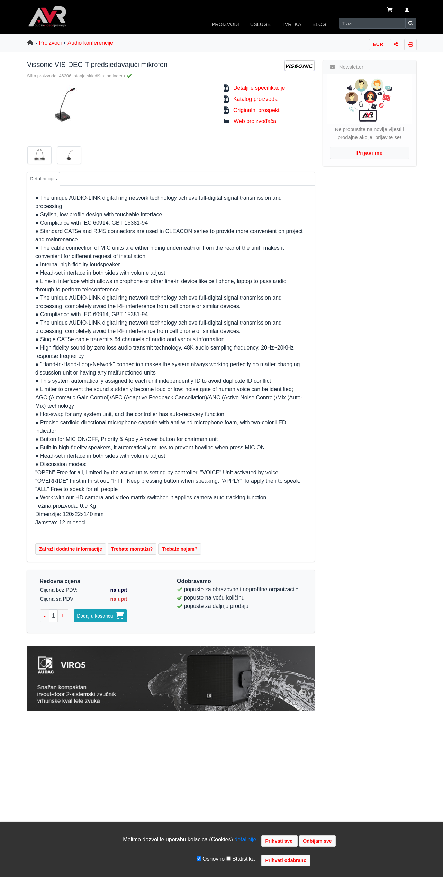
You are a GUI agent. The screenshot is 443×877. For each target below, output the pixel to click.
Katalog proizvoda (255, 99)
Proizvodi (50, 43)
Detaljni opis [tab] (43, 178)
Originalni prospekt (256, 110)
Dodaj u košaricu (100, 616)
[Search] (372, 23)
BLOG (319, 24)
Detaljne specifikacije (259, 88)
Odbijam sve (317, 841)
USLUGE (260, 24)
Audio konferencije (90, 43)
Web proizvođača (255, 121)
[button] (407, 11)
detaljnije (245, 839)
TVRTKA (291, 24)
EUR (378, 44)
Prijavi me (369, 153)
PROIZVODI (225, 24)
